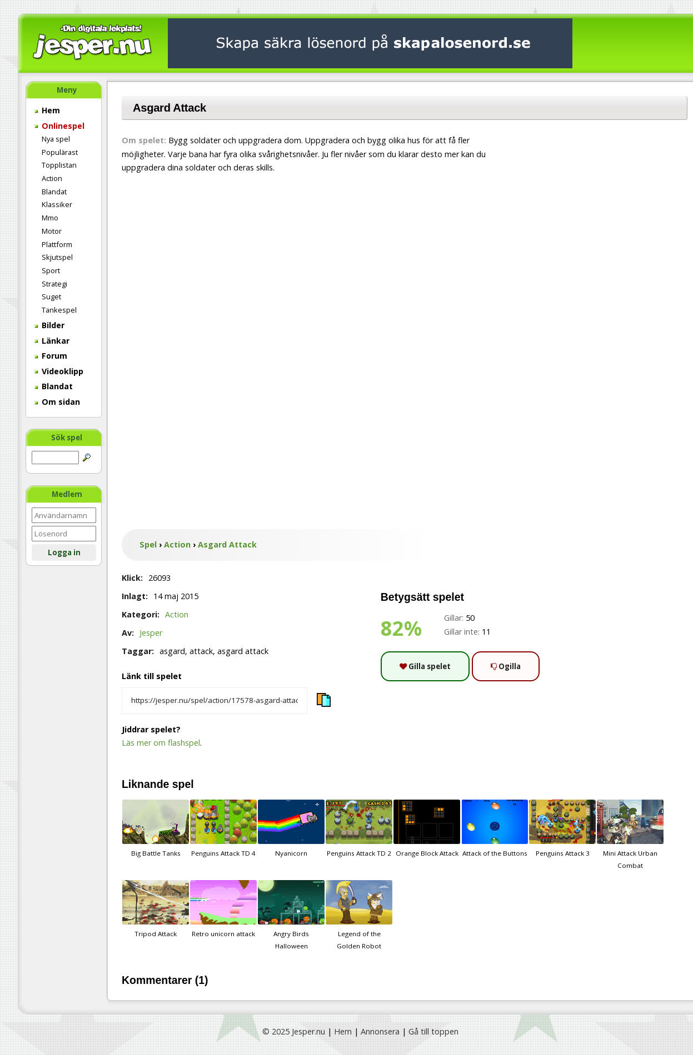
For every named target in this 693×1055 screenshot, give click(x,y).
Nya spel (56, 139)
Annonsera (380, 1031)
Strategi (54, 284)
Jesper (150, 632)
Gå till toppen (433, 1031)
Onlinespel (59, 125)
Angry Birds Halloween (291, 915)
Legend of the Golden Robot (359, 915)
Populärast (60, 152)
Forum (50, 355)
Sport (51, 270)
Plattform (57, 244)
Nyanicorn (291, 828)
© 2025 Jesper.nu (293, 1031)
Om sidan (57, 401)
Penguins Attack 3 (562, 828)
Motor (52, 231)
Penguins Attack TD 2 (359, 828)
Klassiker (57, 204)
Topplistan (59, 165)
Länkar (51, 340)
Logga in (64, 552)
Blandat (54, 192)
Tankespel (59, 310)
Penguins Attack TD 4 (223, 828)
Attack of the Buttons (494, 828)
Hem (47, 110)
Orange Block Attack (426, 828)
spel (183, 784)
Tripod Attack (155, 909)
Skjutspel (57, 257)
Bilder (49, 325)
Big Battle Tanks (155, 828)
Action (52, 178)
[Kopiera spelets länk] (214, 700)
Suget (51, 297)
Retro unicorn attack (223, 909)
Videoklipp (58, 371)
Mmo (50, 218)
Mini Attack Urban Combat (630, 835)
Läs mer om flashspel (161, 742)
